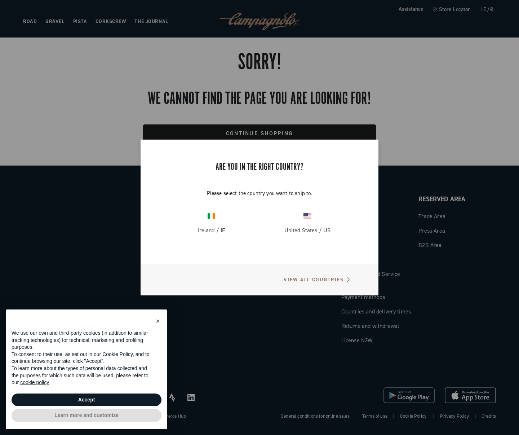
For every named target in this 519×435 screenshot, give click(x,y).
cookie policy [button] (34, 382)
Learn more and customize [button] (86, 415)
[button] (158, 321)
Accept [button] (86, 400)
